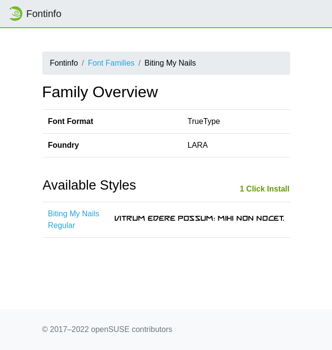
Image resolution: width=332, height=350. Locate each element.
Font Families (111, 63)
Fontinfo (34, 13)
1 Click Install (264, 189)
